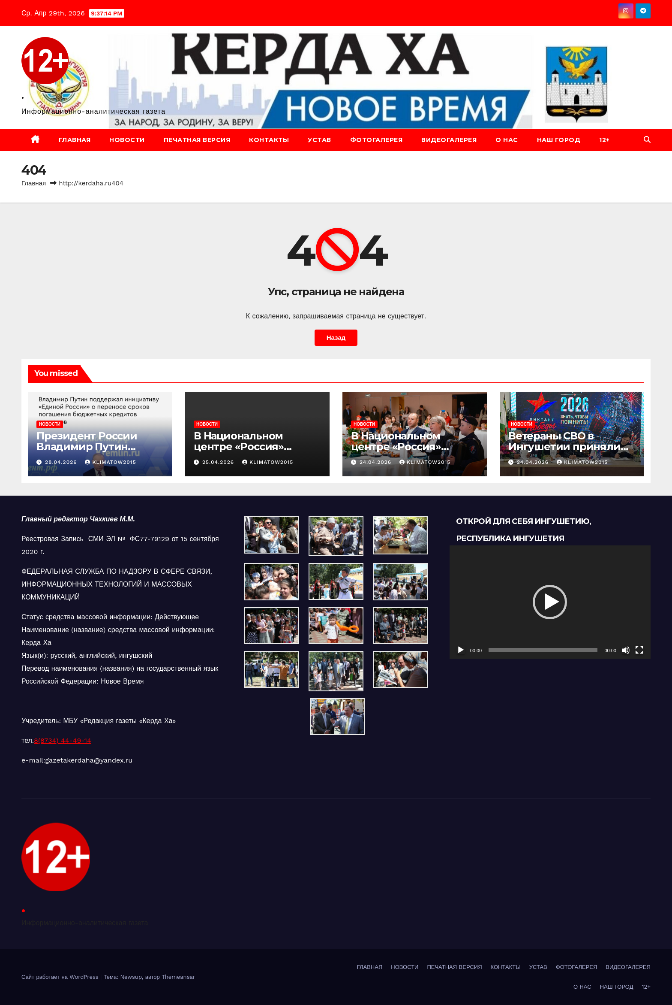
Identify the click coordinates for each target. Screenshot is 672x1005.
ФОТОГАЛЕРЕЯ (376, 140)
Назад (336, 337)
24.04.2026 (376, 462)
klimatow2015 (110, 462)
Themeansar (178, 977)
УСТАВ (319, 140)
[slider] (543, 650)
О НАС (506, 140)
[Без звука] (625, 650)
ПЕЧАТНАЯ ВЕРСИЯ (197, 140)
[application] (550, 602)
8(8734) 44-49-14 (62, 740)
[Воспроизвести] (460, 650)
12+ (604, 140)
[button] (647, 140)
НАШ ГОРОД (559, 140)
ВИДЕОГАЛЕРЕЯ (449, 140)
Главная (33, 183)
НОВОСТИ (127, 140)
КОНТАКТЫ (269, 140)
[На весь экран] (639, 650)
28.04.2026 (62, 462)
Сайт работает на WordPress (60, 977)
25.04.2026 (219, 462)
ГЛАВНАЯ (75, 140)
